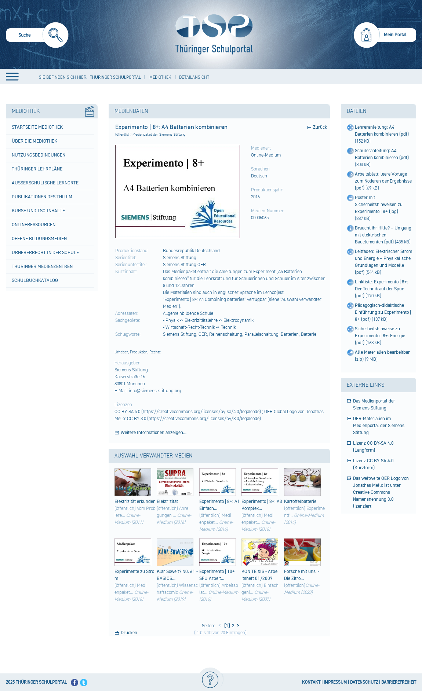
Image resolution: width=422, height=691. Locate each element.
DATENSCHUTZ (364, 682)
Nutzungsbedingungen (38, 155)
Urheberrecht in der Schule (45, 253)
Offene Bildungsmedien (39, 239)
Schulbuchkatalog (35, 280)
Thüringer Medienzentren (42, 266)
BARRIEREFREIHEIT (398, 682)
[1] (226, 626)
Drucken (129, 633)
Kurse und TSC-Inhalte (38, 211)
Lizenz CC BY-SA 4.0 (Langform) (373, 446)
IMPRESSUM (335, 682)
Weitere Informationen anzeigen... (153, 432)
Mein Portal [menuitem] (395, 35)
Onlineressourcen (33, 225)
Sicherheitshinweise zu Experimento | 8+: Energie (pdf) (380, 336)
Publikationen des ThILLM (42, 197)
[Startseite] (212, 34)
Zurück (320, 127)
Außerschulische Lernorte (45, 183)
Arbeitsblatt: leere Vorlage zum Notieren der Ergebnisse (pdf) (383, 181)
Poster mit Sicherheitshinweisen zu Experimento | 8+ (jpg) (379, 204)
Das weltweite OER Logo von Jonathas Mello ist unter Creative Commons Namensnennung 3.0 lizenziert (381, 492)
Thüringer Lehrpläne (37, 169)
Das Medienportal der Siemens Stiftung (374, 404)
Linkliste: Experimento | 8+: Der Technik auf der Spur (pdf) (381, 289)
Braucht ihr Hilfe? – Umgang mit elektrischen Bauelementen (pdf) (383, 235)
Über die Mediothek (34, 141)
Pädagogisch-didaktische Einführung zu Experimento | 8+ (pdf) (383, 312)
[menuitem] (37, 36)
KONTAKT (311, 682)
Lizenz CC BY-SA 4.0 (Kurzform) (373, 464)
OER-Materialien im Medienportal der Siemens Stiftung (378, 425)
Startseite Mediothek (37, 127)
